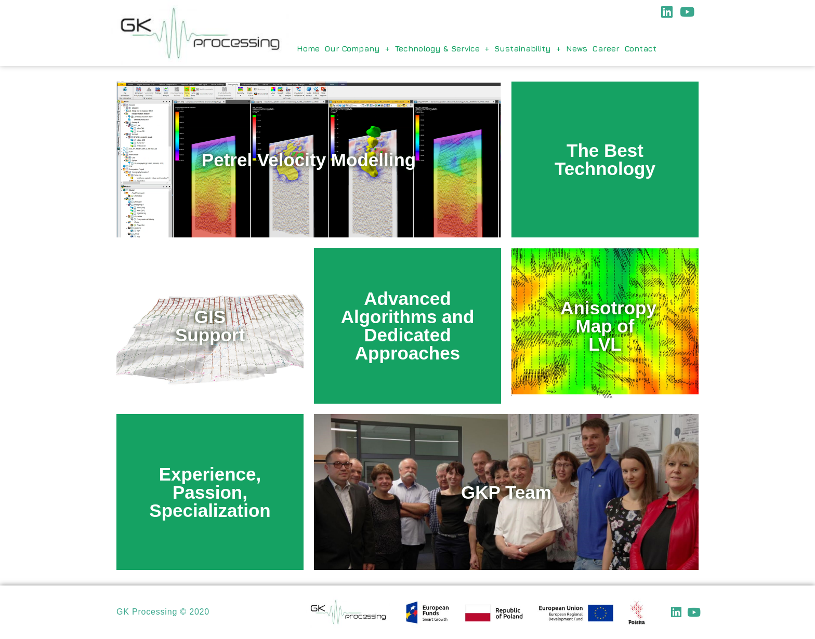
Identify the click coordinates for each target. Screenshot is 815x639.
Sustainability (527, 48)
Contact (640, 48)
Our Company (357, 48)
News (576, 48)
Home (308, 48)
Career (606, 48)
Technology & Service (442, 48)
